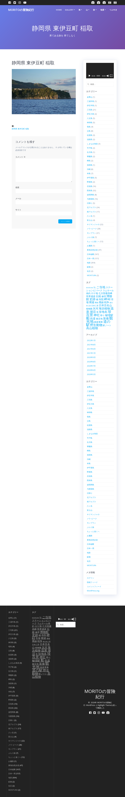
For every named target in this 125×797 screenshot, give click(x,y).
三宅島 (89, 109)
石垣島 (89, 186)
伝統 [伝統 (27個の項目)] (98, 296)
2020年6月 (91, 370)
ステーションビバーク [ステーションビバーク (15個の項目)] (99, 289)
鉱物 (89, 267)
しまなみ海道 (92, 143)
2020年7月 (91, 366)
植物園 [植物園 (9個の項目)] (89, 308)
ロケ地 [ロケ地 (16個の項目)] (94, 293)
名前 (17, 187)
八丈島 (89, 118)
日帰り (89, 203)
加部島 (89, 165)
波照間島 (90, 194)
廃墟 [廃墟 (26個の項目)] (91, 302)
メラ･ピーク (92, 228)
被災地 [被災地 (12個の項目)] (99, 318)
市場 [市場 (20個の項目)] (38, 638)
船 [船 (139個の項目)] (88, 318)
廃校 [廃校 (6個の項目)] (96, 302)
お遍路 (89, 245)
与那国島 (90, 199)
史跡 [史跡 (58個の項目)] (92, 299)
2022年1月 (91, 340)
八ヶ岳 (89, 216)
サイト (18, 209)
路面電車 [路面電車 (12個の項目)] (98, 321)
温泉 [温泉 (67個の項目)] (44, 650)
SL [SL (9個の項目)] (95, 287)
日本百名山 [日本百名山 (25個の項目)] (105, 305)
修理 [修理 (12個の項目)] (104, 296)
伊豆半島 (90, 105)
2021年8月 (91, 344)
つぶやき (113, 10)
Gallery (69, 10)
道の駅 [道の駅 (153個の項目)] (37, 670)
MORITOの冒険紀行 (21, 9)
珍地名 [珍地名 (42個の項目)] (103, 312)
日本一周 (90, 258)
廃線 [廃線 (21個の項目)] (101, 302)
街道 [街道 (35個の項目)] (93, 318)
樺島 (89, 160)
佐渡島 (89, 135)
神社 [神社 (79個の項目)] (97, 315)
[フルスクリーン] (111, 76)
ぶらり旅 (90, 237)
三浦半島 (90, 101)
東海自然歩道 (92, 250)
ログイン (90, 578)
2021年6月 (91, 349)
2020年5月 (91, 374)
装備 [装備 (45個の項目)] (106, 318)
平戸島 (89, 148)
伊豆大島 (90, 114)
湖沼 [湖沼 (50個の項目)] (93, 312)
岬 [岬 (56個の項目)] (105, 299)
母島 (89, 126)
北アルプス (91, 207)
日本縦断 (90, 254)
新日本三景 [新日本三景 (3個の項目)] (47, 641)
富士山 (89, 220)
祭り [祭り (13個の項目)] (102, 315)
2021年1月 (91, 353)
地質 (102, 10)
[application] (100, 70)
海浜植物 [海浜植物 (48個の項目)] (104, 308)
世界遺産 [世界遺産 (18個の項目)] (90, 296)
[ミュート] (108, 76)
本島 (89, 173)
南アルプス (91, 211)
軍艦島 (89, 156)
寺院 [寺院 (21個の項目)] (101, 299)
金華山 (89, 97)
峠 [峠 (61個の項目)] (109, 299)
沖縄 (89, 169)
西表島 (89, 190)
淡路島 (89, 139)
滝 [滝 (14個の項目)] (97, 311)
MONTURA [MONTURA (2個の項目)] (89, 288)
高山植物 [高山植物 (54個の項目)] (92, 328)
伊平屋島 (90, 177)
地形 (89, 262)
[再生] (89, 76)
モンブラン (91, 233)
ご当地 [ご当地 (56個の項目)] (100, 287)
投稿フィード (92, 582)
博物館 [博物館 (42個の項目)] (44, 632)
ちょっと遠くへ (93, 241)
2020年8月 (91, 361)
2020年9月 (91, 357)
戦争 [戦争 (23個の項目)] (106, 302)
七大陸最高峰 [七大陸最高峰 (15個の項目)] (105, 293)
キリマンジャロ (93, 224)
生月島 (89, 152)
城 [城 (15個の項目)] (97, 299)
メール (18, 198)
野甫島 (89, 182)
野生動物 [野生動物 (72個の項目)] (96, 325)
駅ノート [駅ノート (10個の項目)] (107, 325)
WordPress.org (93, 590)
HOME (59, 10)
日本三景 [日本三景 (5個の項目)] (94, 305)
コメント (20, 157)
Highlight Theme (104, 705)
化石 (89, 271)
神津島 (89, 122)
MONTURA (91, 275)
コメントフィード (94, 586)
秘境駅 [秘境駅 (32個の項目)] (109, 315)
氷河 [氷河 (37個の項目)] (95, 308)
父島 (89, 131)
